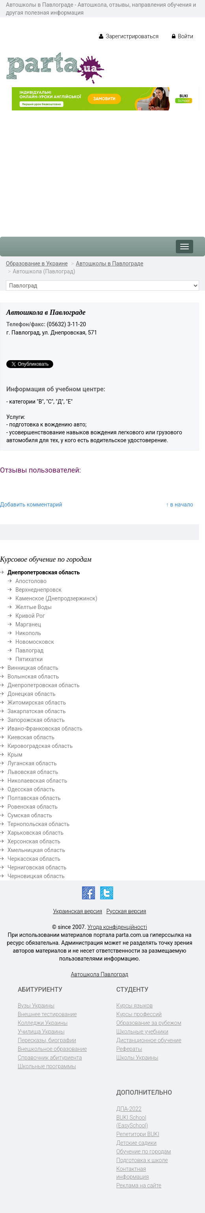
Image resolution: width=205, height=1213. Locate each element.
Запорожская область (36, 720)
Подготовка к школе (142, 1160)
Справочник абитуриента (50, 1057)
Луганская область (32, 763)
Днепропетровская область (43, 685)
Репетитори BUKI (137, 1134)
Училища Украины (41, 1031)
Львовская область (32, 772)
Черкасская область (33, 859)
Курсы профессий (139, 1014)
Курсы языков (134, 1005)
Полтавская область (34, 798)
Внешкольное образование (52, 1049)
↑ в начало (179, 504)
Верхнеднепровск (38, 590)
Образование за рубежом (148, 1023)
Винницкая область (32, 668)
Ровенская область (32, 807)
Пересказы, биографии (47, 1040)
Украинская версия (77, 911)
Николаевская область (37, 781)
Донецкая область (31, 694)
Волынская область (33, 676)
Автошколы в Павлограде (110, 263)
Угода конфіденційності (117, 927)
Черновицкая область (36, 876)
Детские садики (136, 1143)
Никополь (28, 633)
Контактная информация (132, 1173)
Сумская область (29, 815)
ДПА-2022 (129, 1109)
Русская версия (126, 911)
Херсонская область (33, 841)
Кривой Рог (30, 616)
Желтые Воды (33, 607)
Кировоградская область (40, 746)
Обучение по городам (143, 1151)
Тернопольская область (38, 824)
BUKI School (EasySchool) (132, 1121)
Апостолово (31, 581)
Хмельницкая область (36, 850)
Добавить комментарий (31, 504)
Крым (14, 754)
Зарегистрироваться (128, 36)
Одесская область (31, 789)
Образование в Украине (37, 263)
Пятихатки (29, 659)
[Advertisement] (102, 169)
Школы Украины (137, 1057)
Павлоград (29, 650)
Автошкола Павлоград (100, 974)
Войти (182, 36)
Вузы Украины (36, 1005)
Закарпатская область (36, 711)
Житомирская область (36, 702)
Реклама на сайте (138, 1185)
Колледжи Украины (42, 1023)
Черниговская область (37, 867)
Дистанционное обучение (148, 1040)
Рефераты (129, 1049)
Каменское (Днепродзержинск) (56, 598)
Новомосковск (34, 642)
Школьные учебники (142, 1031)
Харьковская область (35, 833)
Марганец (28, 624)
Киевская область (30, 737)
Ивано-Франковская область (44, 728)
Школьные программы (47, 1066)
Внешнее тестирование (47, 1014)
